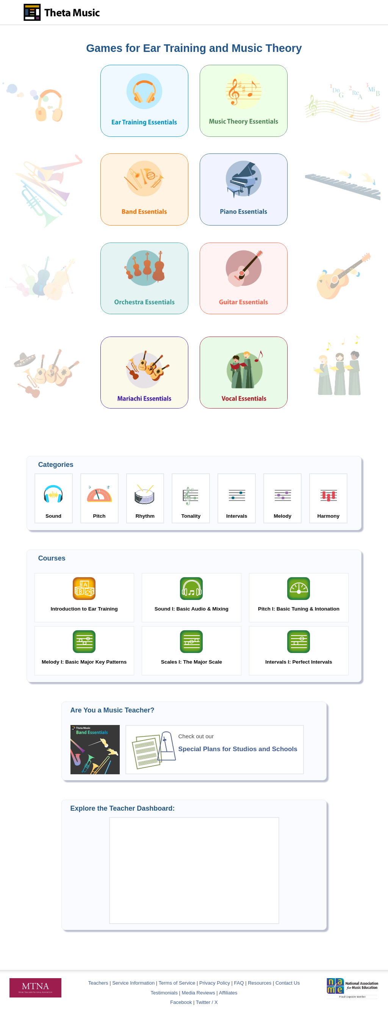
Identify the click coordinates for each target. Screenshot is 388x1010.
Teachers (99, 983)
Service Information (133, 983)
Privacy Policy (214, 983)
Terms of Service (177, 983)
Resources (259, 983)
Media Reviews (198, 993)
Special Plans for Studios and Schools (237, 749)
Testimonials (164, 993)
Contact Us (287, 983)
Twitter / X (207, 1002)
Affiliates (228, 993)
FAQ (239, 983)
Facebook (181, 1002)
